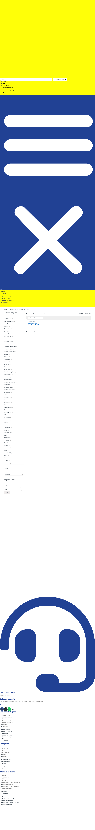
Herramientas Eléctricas (9, 382)
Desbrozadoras (8, 374)
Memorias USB (7, 453)
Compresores (7, 392)
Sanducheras (7, 369)
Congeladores (7, 328)
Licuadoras (6, 364)
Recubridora (7, 437)
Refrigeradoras (7, 336)
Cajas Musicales (8, 344)
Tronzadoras (7, 427)
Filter (7, 492)
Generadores (7, 402)
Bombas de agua (8, 387)
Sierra (5, 422)
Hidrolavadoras (7, 404)
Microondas (7, 334)
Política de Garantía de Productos (10, 786)
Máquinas (33, 321)
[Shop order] (35, 318)
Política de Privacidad (7, 784)
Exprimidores (7, 359)
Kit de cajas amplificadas (10, 346)
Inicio (4, 81)
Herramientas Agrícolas (9, 91)
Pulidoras (6, 415)
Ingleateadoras (7, 407)
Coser (29, 321)
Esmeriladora (7, 397)
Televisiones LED (8, 349)
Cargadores (7, 442)
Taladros (6, 425)
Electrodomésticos (8, 89)
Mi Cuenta (4, 779)
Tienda (5, 83)
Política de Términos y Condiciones (11, 782)
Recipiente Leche (8, 379)
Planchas (6, 366)
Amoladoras (7, 384)
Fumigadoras (7, 399)
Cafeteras (6, 356)
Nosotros (4, 775)
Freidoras (6, 361)
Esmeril (5, 394)
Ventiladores (7, 463)
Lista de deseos (6, 780)
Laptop (5, 450)
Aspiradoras (7, 323)
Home (5, 309)
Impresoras (6, 447)
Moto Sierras (7, 377)
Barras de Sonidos (8, 341)
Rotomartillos (7, 420)
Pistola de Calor (8, 412)
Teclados (6, 460)
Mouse (5, 455)
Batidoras (6, 354)
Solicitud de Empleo (7, 788)
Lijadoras (6, 410)
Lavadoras (6, 331)
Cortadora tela (7, 432)
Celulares (6, 445)
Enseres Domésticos (8, 87)
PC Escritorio (7, 458)
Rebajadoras (7, 417)
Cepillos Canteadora (9, 389)
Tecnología (6, 92)
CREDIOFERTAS (8, 318)
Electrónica (6, 85)
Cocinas (6, 326)
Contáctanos (5, 777)
